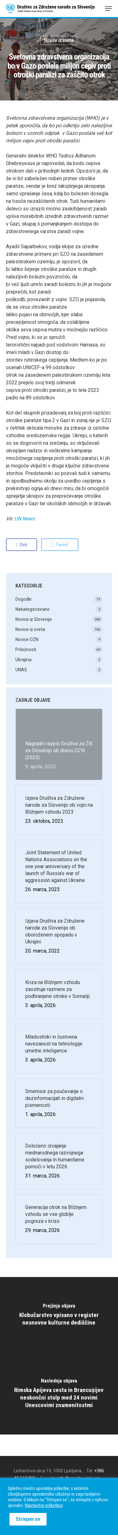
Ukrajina (23, 659)
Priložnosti (25, 649)
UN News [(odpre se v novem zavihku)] (24, 519)
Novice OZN (26, 639)
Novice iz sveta (59, 40)
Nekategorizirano (32, 609)
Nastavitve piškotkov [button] (44, 1505)
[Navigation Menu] (108, 8)
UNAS (21, 669)
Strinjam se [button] (28, 1519)
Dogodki (23, 599)
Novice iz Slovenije (33, 619)
